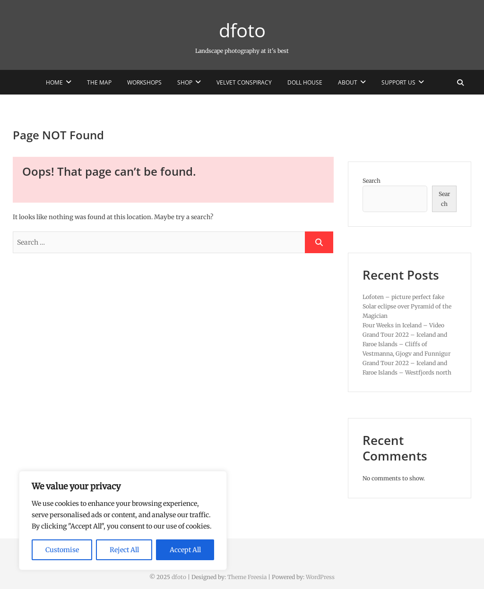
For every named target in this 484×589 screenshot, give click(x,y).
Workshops (144, 82)
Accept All (185, 550)
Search (371, 180)
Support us (398, 82)
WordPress (320, 576)
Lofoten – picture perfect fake (403, 296)
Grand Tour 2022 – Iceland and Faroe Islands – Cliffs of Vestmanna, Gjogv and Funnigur (406, 344)
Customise (62, 550)
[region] (123, 520)
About (347, 82)
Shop (184, 82)
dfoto (242, 30)
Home (54, 82)
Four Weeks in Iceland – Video (403, 325)
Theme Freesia (247, 576)
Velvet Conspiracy (244, 82)
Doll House (304, 82)
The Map (99, 82)
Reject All (124, 550)
